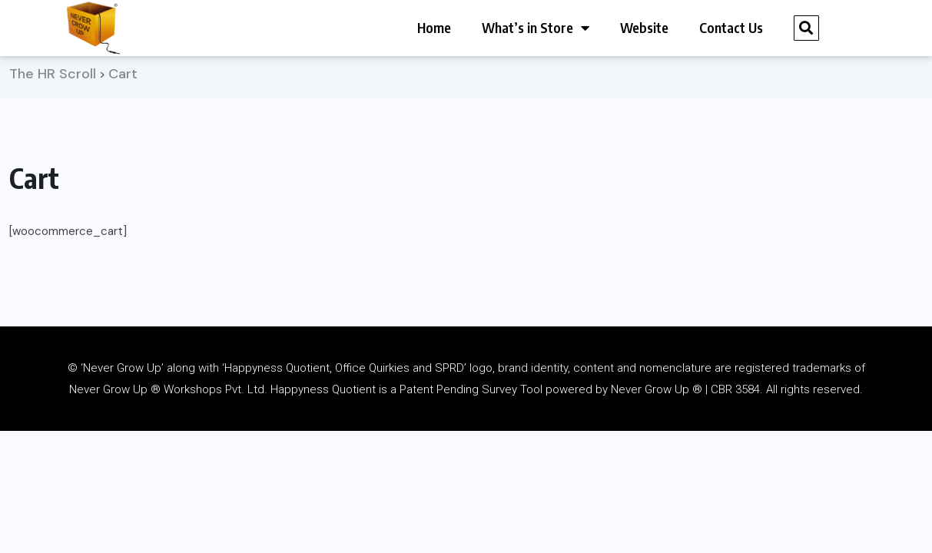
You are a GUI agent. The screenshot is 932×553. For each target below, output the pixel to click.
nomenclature (675, 373)
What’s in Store (535, 27)
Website (644, 27)
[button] (806, 28)
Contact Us (731, 27)
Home (434, 27)
